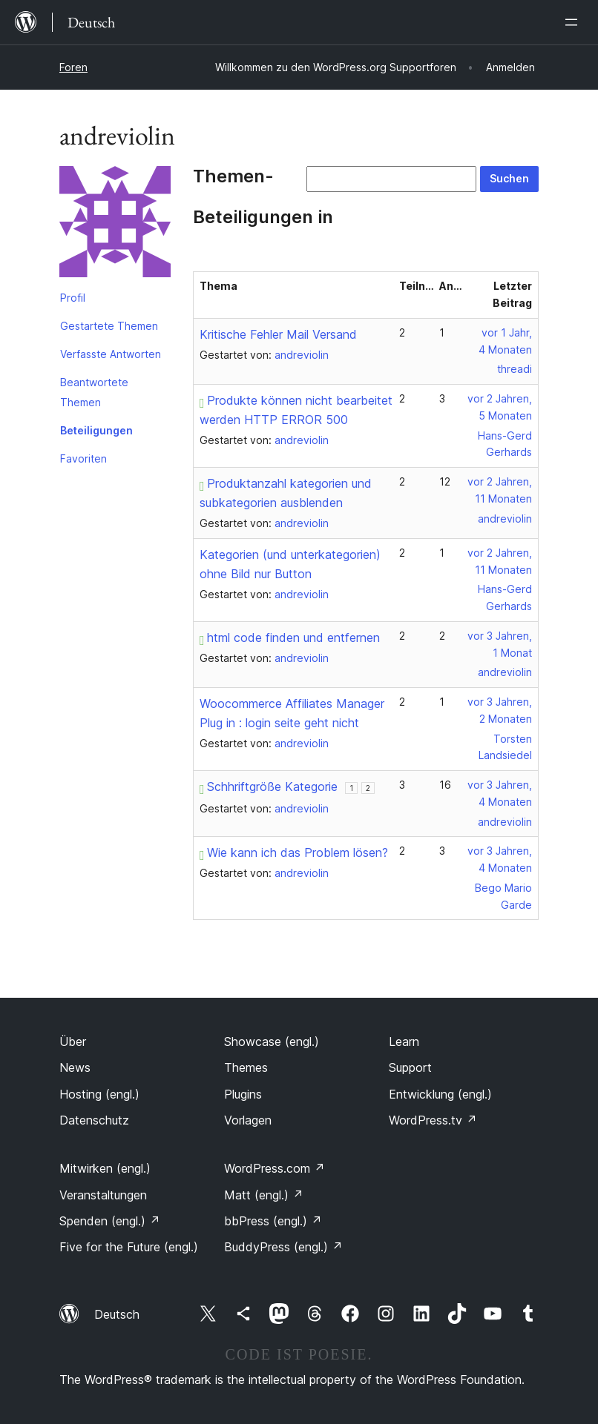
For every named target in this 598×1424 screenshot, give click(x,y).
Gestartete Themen (109, 325)
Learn (404, 1041)
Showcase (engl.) (271, 1041)
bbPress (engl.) (273, 1220)
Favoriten (83, 458)
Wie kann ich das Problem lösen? (294, 852)
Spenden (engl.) (109, 1220)
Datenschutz (94, 1120)
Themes (246, 1067)
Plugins (243, 1094)
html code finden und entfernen (290, 637)
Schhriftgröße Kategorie (269, 786)
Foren (73, 67)
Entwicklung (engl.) (440, 1094)
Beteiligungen (96, 430)
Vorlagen (248, 1120)
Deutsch (116, 1314)
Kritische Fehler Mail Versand (278, 334)
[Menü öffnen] (574, 22)
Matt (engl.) (263, 1195)
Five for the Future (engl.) (128, 1246)
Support (410, 1067)
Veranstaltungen (103, 1195)
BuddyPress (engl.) (283, 1246)
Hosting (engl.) (99, 1094)
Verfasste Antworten (110, 354)
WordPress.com (274, 1168)
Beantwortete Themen (94, 392)
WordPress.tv (433, 1120)
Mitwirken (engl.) (105, 1168)
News (75, 1067)
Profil (72, 297)
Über (72, 1041)
